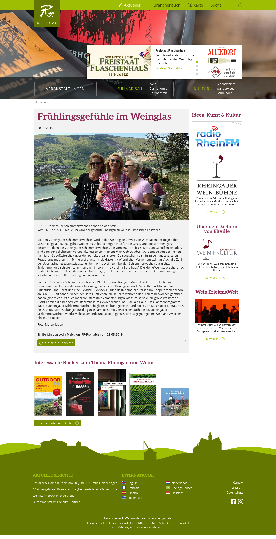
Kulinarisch (129, 88)
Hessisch (178, 496)
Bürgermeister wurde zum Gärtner (56, 505)
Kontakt (238, 486)
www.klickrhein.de (151, 530)
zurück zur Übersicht (58, 346)
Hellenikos (135, 501)
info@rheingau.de (124, 530)
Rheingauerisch (182, 491)
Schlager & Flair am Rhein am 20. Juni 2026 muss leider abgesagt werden (77, 486)
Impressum (235, 491)
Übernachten (158, 93)
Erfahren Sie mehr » (169, 68)
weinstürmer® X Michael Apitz (53, 499)
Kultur (201, 88)
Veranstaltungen (65, 88)
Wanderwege (225, 88)
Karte (198, 5)
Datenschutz (234, 496)
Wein (152, 84)
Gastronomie (158, 88)
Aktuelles (132, 5)
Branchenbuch (167, 5)
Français (133, 491)
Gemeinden (224, 93)
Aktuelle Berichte (53, 479)
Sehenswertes (226, 84)
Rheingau (47, 23)
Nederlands (179, 486)
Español (133, 496)
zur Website (213, 215)
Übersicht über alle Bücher (55, 426)
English (133, 486)
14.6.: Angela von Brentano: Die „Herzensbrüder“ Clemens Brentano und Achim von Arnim (77, 493)
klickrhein (93, 527)
